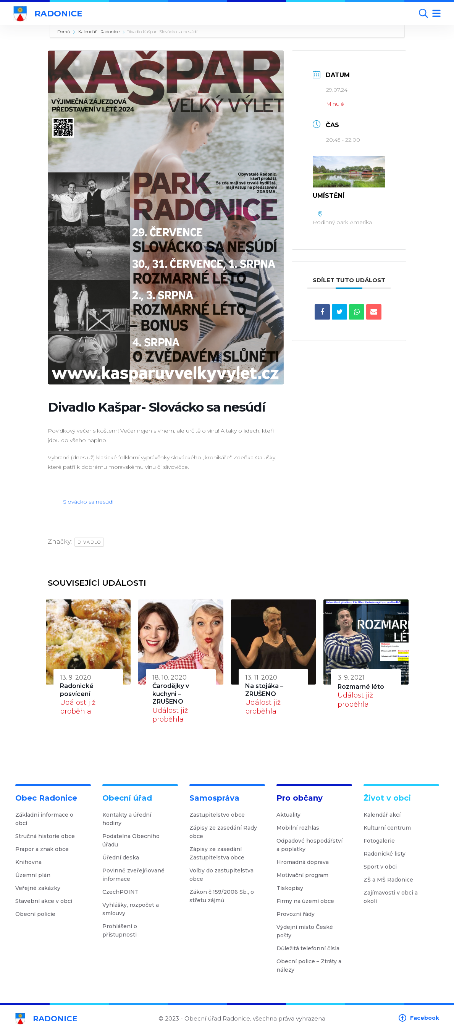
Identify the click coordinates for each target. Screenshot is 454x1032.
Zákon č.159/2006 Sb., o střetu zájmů (226, 896)
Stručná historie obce (48, 836)
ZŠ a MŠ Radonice (391, 879)
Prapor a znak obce (44, 849)
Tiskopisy (292, 888)
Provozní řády (298, 914)
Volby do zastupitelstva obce (226, 874)
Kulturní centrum (390, 827)
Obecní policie (38, 914)
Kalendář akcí (385, 814)
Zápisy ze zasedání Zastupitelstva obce (226, 853)
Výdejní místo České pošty (313, 931)
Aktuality (291, 814)
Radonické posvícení (77, 690)
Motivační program (305, 875)
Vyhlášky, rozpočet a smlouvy (139, 909)
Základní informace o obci (52, 819)
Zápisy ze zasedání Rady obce (226, 832)
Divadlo (89, 542)
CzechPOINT (123, 891)
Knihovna (31, 862)
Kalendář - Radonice (99, 31)
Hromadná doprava (305, 862)
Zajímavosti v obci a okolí (400, 896)
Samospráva (214, 798)
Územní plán (35, 875)
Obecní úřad (127, 798)
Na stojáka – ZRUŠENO (264, 690)
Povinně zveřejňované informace (139, 874)
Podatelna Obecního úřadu (139, 840)
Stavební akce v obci (46, 901)
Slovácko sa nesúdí (88, 501)
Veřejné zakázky (40, 888)
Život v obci (387, 798)
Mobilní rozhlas (300, 827)
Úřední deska (123, 857)
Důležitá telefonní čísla (310, 948)
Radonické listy (387, 853)
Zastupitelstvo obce (219, 814)
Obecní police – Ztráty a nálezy (313, 965)
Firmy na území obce (308, 901)
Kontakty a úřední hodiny (139, 819)
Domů (63, 31)
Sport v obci (383, 866)
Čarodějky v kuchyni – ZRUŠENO (170, 694)
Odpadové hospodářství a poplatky (313, 845)
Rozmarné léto (361, 686)
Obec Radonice (46, 798)
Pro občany (299, 798)
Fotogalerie (382, 840)
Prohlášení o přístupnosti (139, 930)
